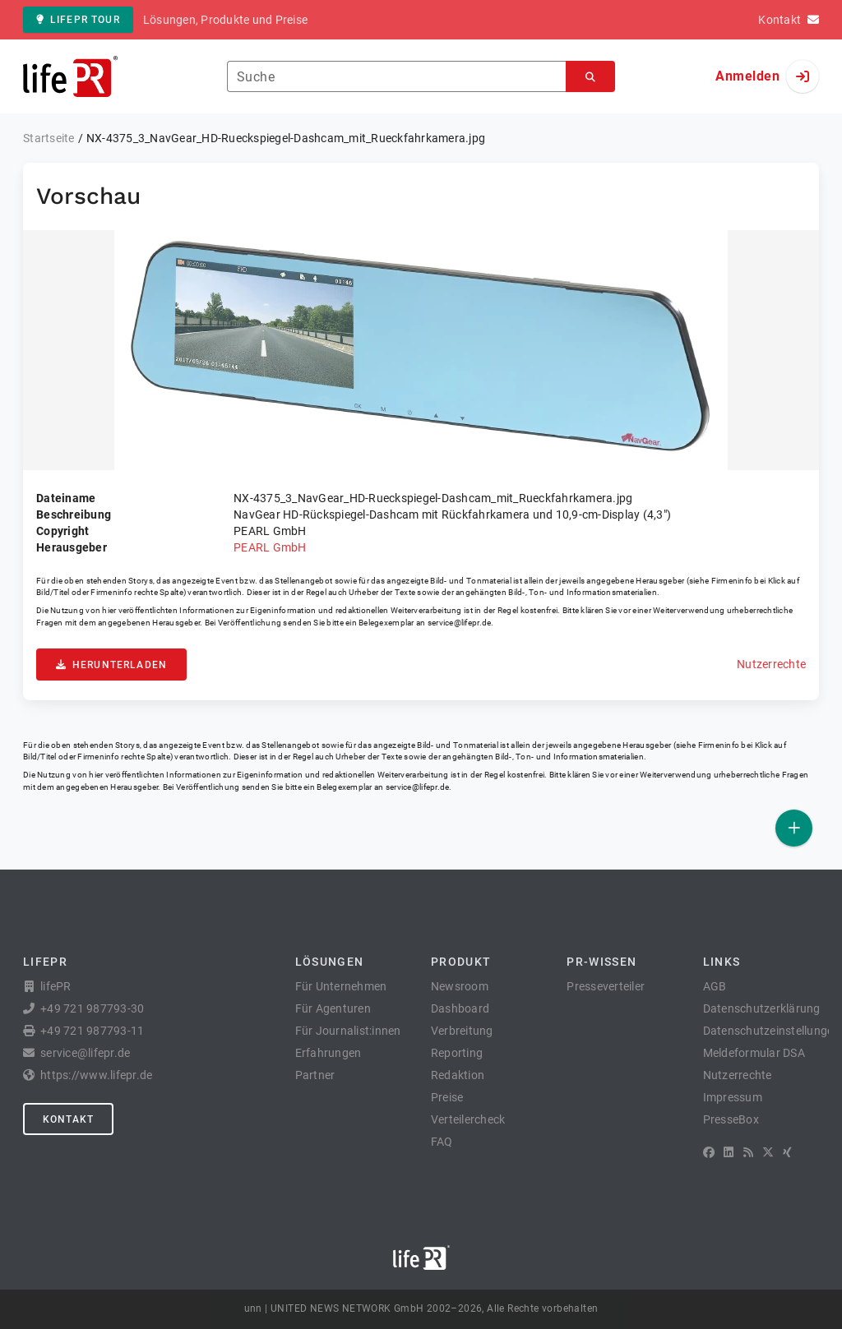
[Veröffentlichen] (793, 828)
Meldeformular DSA (754, 1052)
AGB (715, 986)
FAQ (442, 1141)
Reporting (457, 1052)
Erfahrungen (328, 1052)
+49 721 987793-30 (92, 1008)
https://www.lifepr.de (96, 1075)
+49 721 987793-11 (92, 1030)
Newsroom (459, 986)
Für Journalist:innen (348, 1030)
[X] (768, 1152)
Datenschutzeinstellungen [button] (771, 1030)
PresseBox (731, 1119)
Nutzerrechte (771, 664)
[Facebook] (709, 1152)
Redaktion (457, 1075)
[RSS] (748, 1152)
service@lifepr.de (460, 622)
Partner (315, 1075)
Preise (447, 1097)
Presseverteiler (606, 986)
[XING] (787, 1152)
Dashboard (460, 1008)
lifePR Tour (78, 19)
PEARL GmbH (270, 547)
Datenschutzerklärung (762, 1008)
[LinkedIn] (728, 1152)
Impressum (732, 1097)
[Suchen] (590, 77)
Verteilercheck (468, 1119)
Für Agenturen (333, 1008)
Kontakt (68, 1119)
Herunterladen (111, 665)
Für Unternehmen (341, 986)
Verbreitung (462, 1030)
